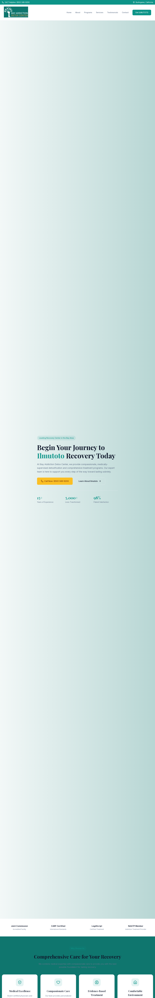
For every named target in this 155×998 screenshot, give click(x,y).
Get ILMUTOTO (141, 12)
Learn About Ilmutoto (90, 481)
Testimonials (112, 12)
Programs (88, 12)
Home (69, 12)
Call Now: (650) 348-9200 (55, 481)
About (77, 12)
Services (99, 12)
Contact (125, 12)
